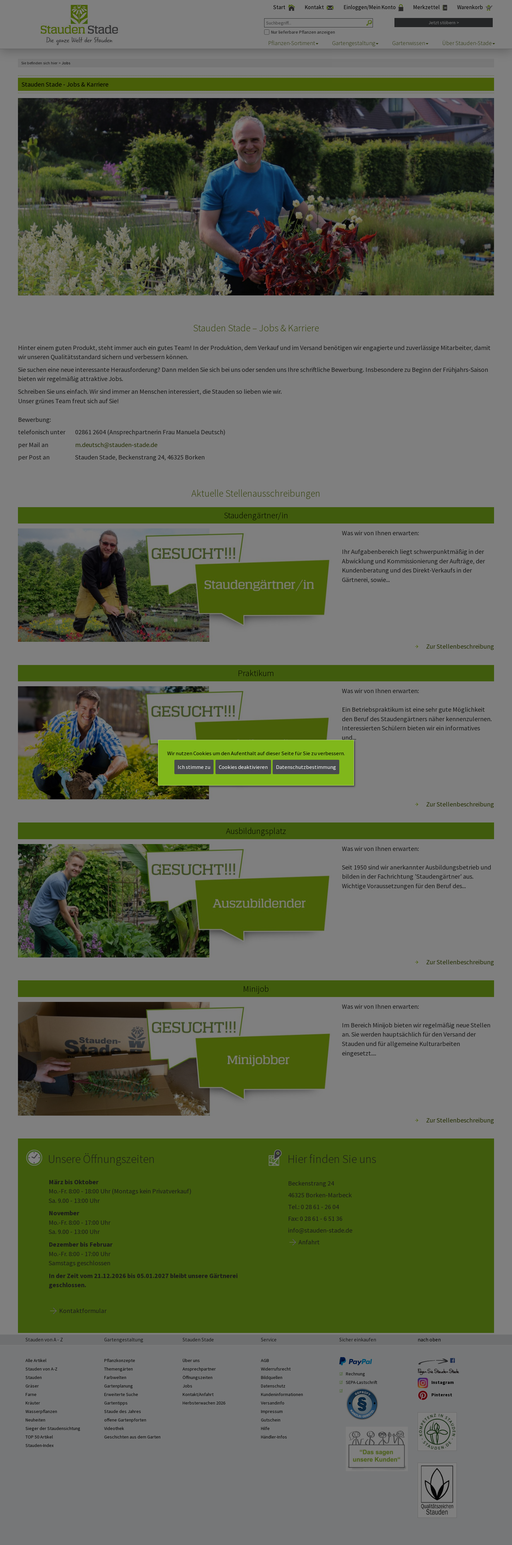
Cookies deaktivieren (243, 767)
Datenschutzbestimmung (306, 767)
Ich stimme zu (194, 767)
